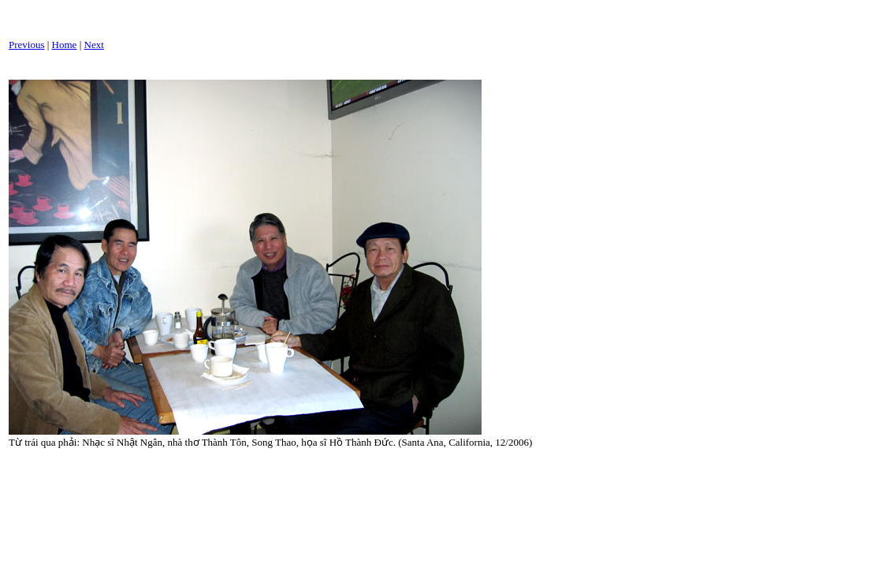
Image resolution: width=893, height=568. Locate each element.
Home (64, 44)
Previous (27, 44)
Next (94, 44)
